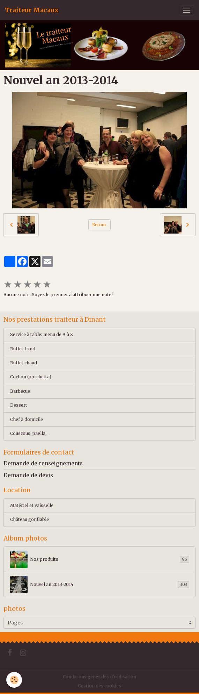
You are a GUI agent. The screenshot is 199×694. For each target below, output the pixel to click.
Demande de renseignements (43, 463)
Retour (99, 224)
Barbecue (20, 391)
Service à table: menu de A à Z (41, 334)
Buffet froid (22, 348)
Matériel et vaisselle (31, 505)
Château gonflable (29, 519)
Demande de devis (28, 475)
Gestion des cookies (99, 685)
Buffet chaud (23, 362)
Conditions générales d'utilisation (99, 676)
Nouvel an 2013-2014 (99, 584)
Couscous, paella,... (30, 433)
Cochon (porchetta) (30, 376)
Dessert (18, 405)
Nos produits (99, 559)
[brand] (32, 10)
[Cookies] (14, 680)
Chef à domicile (26, 419)
